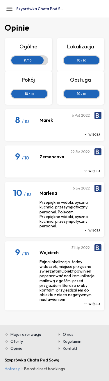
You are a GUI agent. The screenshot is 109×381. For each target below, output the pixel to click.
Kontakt (70, 348)
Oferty (16, 341)
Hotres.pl (13, 368)
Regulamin (72, 341)
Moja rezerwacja (25, 334)
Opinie (16, 348)
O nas (68, 334)
